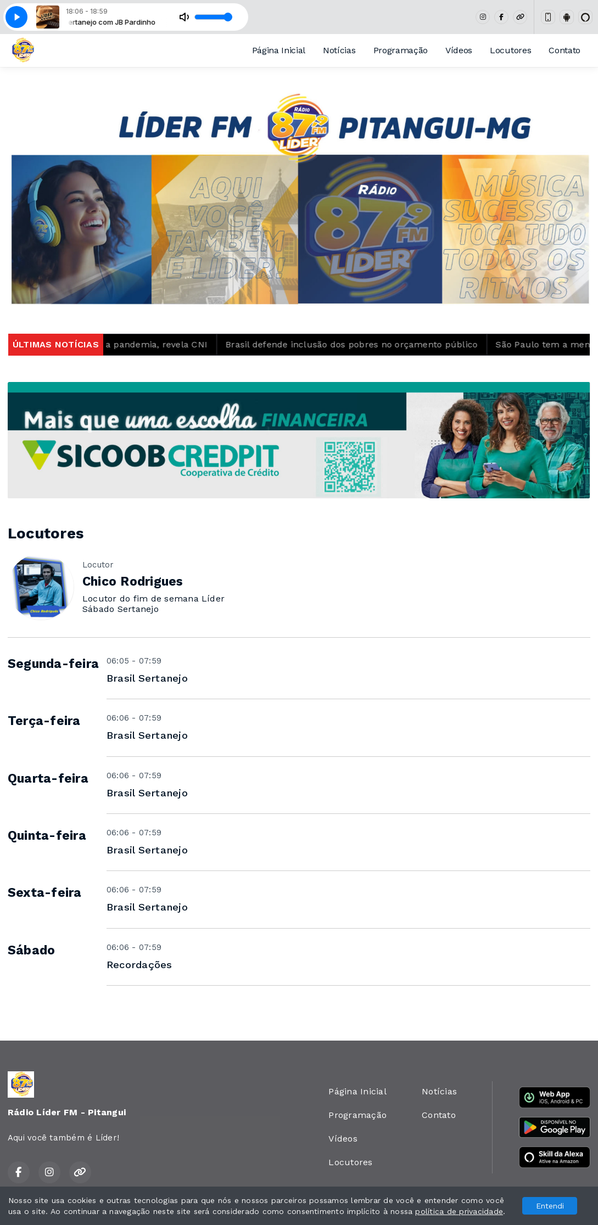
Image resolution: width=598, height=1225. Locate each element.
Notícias (339, 50)
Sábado (31, 950)
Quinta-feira (47, 835)
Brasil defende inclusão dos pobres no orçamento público (364, 344)
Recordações (139, 964)
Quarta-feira (48, 778)
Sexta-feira (45, 892)
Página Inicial (279, 50)
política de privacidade (459, 1211)
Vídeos (458, 50)
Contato (564, 50)
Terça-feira (44, 720)
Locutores (510, 50)
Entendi (550, 1205)
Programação (400, 50)
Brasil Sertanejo (147, 678)
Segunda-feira (53, 663)
